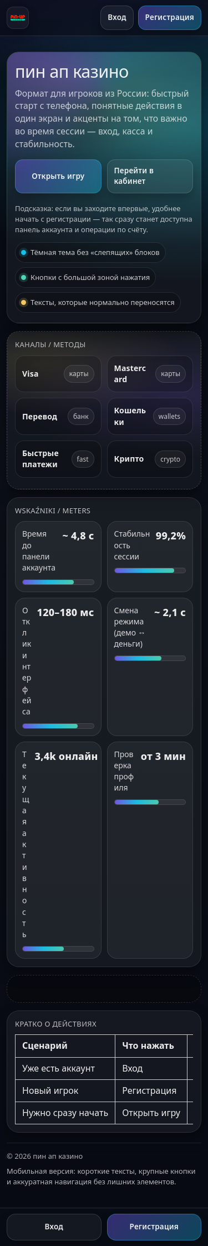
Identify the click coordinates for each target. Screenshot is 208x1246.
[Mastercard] (150, 374)
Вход (117, 17)
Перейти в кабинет (134, 176)
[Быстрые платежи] (58, 459)
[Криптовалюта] (150, 459)
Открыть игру (58, 176)
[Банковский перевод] (58, 416)
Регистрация (169, 17)
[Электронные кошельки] (150, 416)
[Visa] (58, 374)
